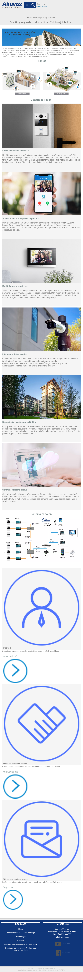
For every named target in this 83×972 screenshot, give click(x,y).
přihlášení (44, 5)
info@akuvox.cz (62, 937)
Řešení (35, 17)
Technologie (21, 937)
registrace (38, 5)
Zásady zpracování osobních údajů (21, 933)
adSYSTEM (60, 970)
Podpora (20, 940)
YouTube (66, 944)
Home (29, 17)
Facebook (66, 953)
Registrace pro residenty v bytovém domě (20, 944)
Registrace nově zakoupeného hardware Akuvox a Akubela (21, 949)
